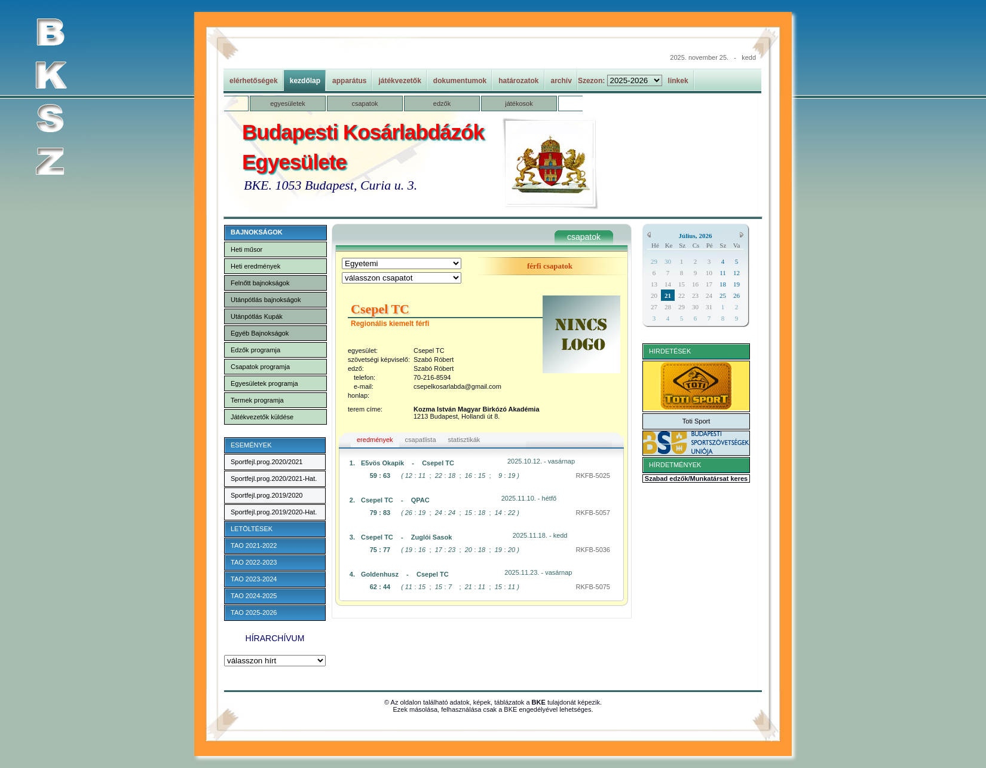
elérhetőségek (253, 81)
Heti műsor (246, 249)
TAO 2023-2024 (254, 579)
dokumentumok (459, 81)
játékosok (518, 103)
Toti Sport (696, 421)
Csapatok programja (260, 366)
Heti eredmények (255, 266)
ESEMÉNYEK (251, 445)
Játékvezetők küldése (262, 416)
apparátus (349, 81)
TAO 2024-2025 (254, 595)
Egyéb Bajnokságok (260, 333)
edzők (442, 103)
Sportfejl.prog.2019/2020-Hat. (274, 512)
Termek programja (257, 400)
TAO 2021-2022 (254, 545)
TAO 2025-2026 (254, 612)
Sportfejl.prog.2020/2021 (266, 461)
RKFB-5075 (593, 586)
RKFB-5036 (593, 549)
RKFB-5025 (593, 475)
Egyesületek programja (264, 383)
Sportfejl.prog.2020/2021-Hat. (274, 478)
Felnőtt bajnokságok (260, 283)
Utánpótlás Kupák (257, 316)
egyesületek (287, 103)
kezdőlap (305, 81)
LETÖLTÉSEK (251, 528)
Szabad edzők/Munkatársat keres (696, 478)
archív (561, 81)
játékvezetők (399, 81)
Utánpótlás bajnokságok (266, 299)
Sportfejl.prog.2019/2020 (266, 495)
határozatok (518, 81)
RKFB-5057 (593, 512)
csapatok (364, 103)
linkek (678, 81)
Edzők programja (255, 349)
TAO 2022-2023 (254, 562)
